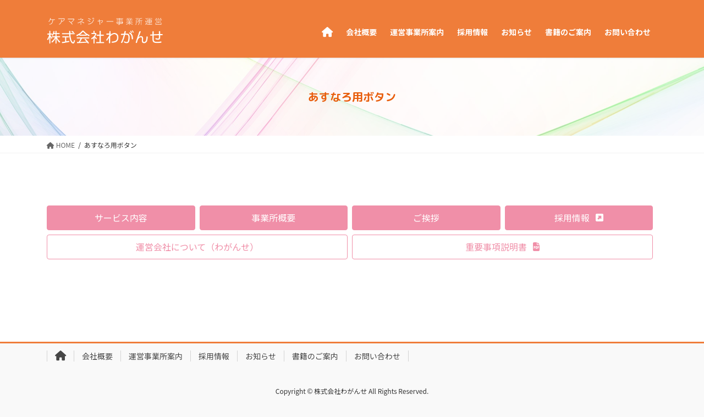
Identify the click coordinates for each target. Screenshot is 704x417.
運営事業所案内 (156, 356)
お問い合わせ (377, 356)
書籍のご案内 (315, 356)
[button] (121, 217)
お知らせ (260, 356)
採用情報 (214, 356)
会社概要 (97, 356)
